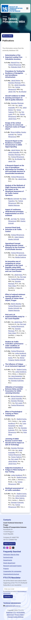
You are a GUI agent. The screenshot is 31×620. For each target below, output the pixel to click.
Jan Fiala (14, 219)
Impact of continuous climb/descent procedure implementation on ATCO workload (13, 212)
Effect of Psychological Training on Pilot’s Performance (12, 414)
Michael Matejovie (17, 396)
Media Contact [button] (8, 543)
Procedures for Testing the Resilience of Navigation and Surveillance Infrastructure (14, 74)
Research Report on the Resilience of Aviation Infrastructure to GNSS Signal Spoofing (13, 144)
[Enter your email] (15, 589)
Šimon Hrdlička (16, 132)
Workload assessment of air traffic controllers (13, 489)
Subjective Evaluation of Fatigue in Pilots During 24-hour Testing (14, 470)
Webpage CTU (11, 612)
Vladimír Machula (14, 205)
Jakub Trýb (11, 91)
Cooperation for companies (12, 571)
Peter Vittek (12, 286)
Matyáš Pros (15, 62)
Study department (9, 563)
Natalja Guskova (20, 257)
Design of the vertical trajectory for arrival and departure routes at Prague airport (14, 126)
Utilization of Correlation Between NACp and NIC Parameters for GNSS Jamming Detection (13, 390)
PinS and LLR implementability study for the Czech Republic (13, 317)
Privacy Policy (19, 615)
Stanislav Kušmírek (17, 380)
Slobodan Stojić (16, 67)
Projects (6, 568)
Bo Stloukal (22, 91)
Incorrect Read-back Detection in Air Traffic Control (12, 229)
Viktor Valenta (19, 498)
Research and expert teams (12, 566)
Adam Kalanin (19, 237)
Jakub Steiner (15, 80)
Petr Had (23, 277)
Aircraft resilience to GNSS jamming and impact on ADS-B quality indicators (14, 98)
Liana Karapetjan (16, 376)
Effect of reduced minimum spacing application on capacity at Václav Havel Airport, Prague (14, 297)
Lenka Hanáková (20, 353)
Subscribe (7, 596)
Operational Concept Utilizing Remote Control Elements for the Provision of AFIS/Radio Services (14, 246)
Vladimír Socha (21, 369)
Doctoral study (8, 557)
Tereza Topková (16, 457)
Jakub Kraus (12, 119)
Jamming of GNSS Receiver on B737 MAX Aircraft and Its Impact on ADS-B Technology (13, 442)
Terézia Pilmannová (14, 65)
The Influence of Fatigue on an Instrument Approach (14, 365)
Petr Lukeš (18, 403)
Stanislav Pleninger (14, 83)
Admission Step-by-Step (11, 554)
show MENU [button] (7, 36)
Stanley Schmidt (13, 199)
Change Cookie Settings (15, 617)
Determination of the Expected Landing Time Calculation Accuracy (12, 57)
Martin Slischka (16, 304)
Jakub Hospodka (19, 85)
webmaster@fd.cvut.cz (12, 606)
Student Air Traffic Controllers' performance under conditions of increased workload (13, 345)
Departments (7, 560)
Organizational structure (11, 574)
